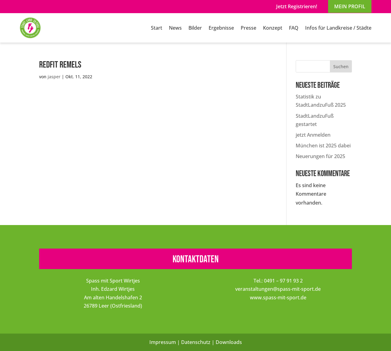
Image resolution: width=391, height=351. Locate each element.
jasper (54, 76)
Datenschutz (195, 342)
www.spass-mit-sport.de (278, 297)
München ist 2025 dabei (323, 145)
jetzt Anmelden (313, 134)
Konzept (272, 27)
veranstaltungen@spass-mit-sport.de (278, 289)
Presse (248, 27)
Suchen (341, 66)
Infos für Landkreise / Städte (338, 27)
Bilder (195, 27)
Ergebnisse (221, 27)
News (175, 27)
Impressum (162, 342)
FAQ (293, 27)
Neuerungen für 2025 (320, 156)
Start (156, 27)
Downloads (229, 342)
